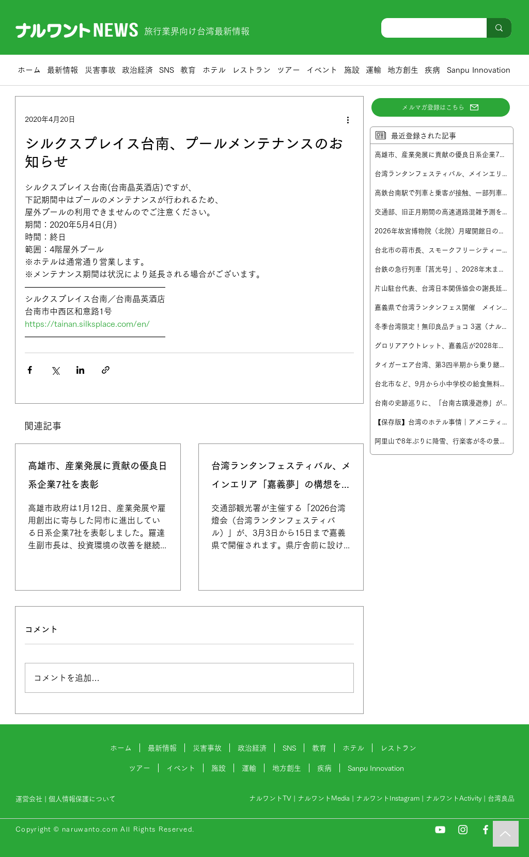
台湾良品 (501, 798)
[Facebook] (485, 829)
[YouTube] (440, 829)
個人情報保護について (83, 799)
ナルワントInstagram (387, 798)
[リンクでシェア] (106, 370)
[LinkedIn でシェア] (80, 370)
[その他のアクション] (347, 119)
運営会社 (28, 799)
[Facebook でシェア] (30, 370)
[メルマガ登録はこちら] (440, 107)
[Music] (506, 834)
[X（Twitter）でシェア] (55, 370)
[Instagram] (463, 829)
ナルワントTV (270, 798)
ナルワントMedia (324, 798)
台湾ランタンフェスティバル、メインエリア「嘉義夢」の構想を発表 (281, 477)
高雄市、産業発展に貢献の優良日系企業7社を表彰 (97, 475)
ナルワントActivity (453, 798)
